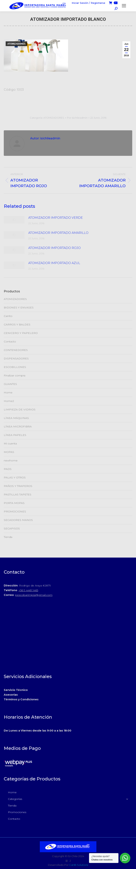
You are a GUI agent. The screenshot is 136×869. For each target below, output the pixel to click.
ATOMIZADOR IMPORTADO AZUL (54, 263)
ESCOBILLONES (15, 367)
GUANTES (10, 384)
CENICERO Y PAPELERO (21, 333)
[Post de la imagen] (14, 220)
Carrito (8, 316)
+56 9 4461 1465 (28, 590)
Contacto (10, 341)
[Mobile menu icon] (124, 5)
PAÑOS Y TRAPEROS (18, 486)
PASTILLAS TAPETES (17, 494)
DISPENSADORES (16, 358)
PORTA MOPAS (14, 503)
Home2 (9, 401)
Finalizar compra (14, 375)
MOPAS (9, 452)
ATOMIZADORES (16, 43)
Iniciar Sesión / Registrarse (88, 2)
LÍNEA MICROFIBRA (18, 426)
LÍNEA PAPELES (15, 435)
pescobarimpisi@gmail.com (33, 595)
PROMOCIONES (15, 511)
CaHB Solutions (78, 864)
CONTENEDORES (16, 350)
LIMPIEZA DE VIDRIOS (19, 409)
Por (77, 117)
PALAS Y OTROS (15, 477)
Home (8, 392)
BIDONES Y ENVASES (19, 307)
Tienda (8, 537)
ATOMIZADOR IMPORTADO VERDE (55, 217)
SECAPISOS (12, 528)
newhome (11, 460)
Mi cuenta (10, 443)
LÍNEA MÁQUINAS (16, 418)
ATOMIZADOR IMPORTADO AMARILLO (58, 233)
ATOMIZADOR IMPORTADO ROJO (54, 248)
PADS (8, 469)
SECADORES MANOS (18, 520)
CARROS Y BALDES (17, 324)
